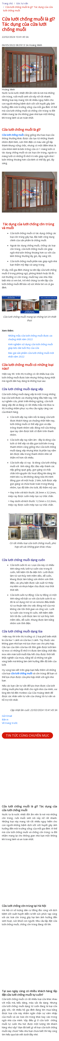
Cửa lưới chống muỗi (13, 134)
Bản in (5, 719)
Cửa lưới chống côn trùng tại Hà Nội (24, 906)
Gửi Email (7, 715)
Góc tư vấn (22, 3)
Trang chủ (7, 3)
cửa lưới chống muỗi (21, 673)
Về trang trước (10, 722)
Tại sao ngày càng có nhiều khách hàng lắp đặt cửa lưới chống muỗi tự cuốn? (29, 993)
